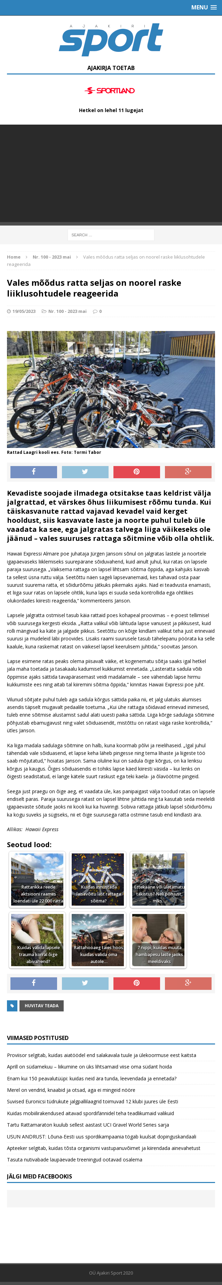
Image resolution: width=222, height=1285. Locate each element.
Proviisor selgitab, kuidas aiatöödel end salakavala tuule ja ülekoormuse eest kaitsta (101, 1055)
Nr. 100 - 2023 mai (67, 311)
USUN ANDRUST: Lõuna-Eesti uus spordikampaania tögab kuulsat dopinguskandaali (101, 1136)
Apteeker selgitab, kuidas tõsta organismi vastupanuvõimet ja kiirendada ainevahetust (103, 1148)
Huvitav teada (41, 1006)
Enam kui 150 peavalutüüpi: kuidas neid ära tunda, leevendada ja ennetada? (91, 1078)
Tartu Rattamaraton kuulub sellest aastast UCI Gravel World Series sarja (88, 1124)
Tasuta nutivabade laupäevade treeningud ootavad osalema (74, 1159)
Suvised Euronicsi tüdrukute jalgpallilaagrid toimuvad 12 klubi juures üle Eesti (92, 1101)
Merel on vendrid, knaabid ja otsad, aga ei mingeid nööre (71, 1090)
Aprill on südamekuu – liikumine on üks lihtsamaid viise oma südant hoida (89, 1066)
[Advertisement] (111, 173)
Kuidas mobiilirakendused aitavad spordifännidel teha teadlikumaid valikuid (90, 1113)
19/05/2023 (24, 311)
